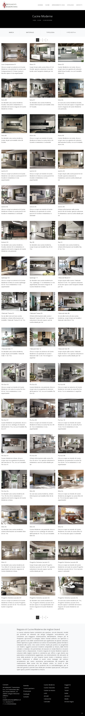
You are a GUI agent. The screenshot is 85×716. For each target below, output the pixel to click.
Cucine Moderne (47, 20)
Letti (45, 693)
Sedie (66, 693)
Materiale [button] (30, 32)
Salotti (66, 688)
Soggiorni (67, 685)
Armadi (46, 696)
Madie (66, 699)
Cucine (47, 5)
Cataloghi (70, 5)
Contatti (79, 5)
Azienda (40, 5)
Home (34, 20)
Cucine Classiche (49, 688)
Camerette (47, 699)
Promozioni (27, 691)
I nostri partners (28, 688)
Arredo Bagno (69, 701)
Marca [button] (11, 32)
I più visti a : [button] (71, 32)
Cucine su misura (49, 690)
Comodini (47, 701)
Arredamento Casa (58, 5)
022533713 (9, 702)
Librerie (67, 696)
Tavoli (66, 690)
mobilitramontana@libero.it (12, 700)
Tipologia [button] (50, 32)
